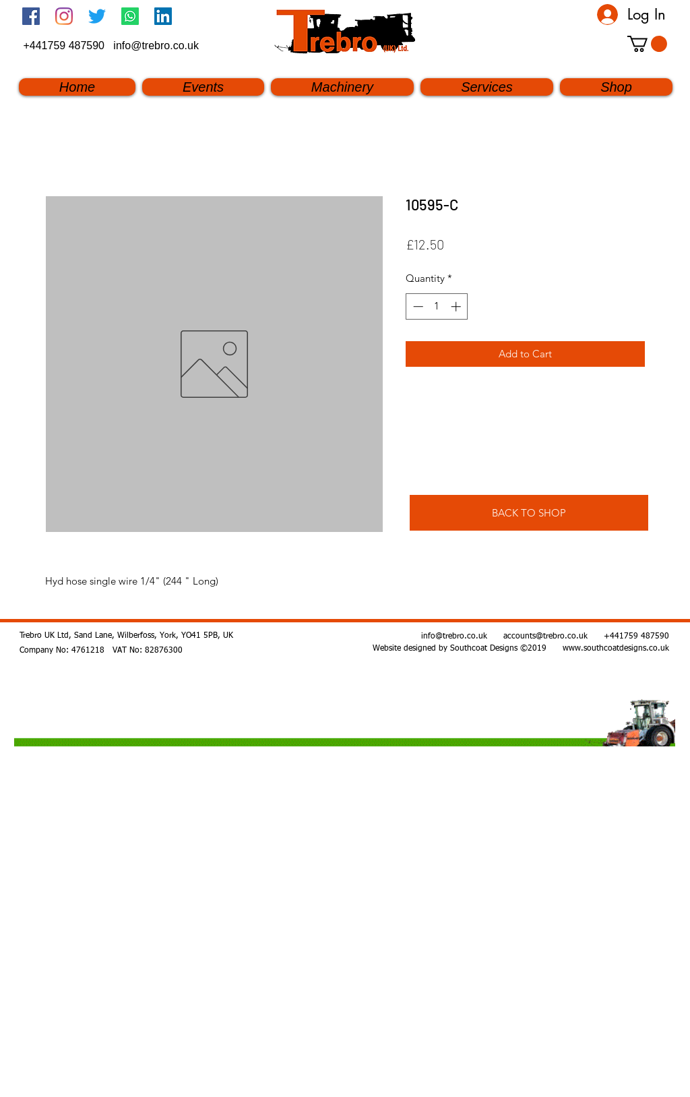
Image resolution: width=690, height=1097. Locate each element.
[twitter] (97, 16)
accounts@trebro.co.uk (545, 636)
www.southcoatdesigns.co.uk (616, 649)
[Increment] (457, 306)
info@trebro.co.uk (156, 45)
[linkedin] (163, 16)
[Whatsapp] (130, 16)
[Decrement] (417, 306)
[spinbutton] (437, 306)
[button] (647, 44)
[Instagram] (64, 16)
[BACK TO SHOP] (529, 513)
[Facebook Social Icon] (31, 16)
